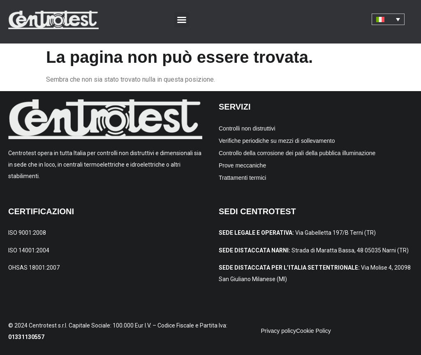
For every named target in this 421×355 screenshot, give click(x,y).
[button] (181, 19)
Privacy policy (278, 331)
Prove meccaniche (242, 165)
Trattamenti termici (242, 177)
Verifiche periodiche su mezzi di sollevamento (277, 140)
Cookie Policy (313, 331)
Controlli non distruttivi (247, 128)
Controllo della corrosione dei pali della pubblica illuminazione (297, 153)
